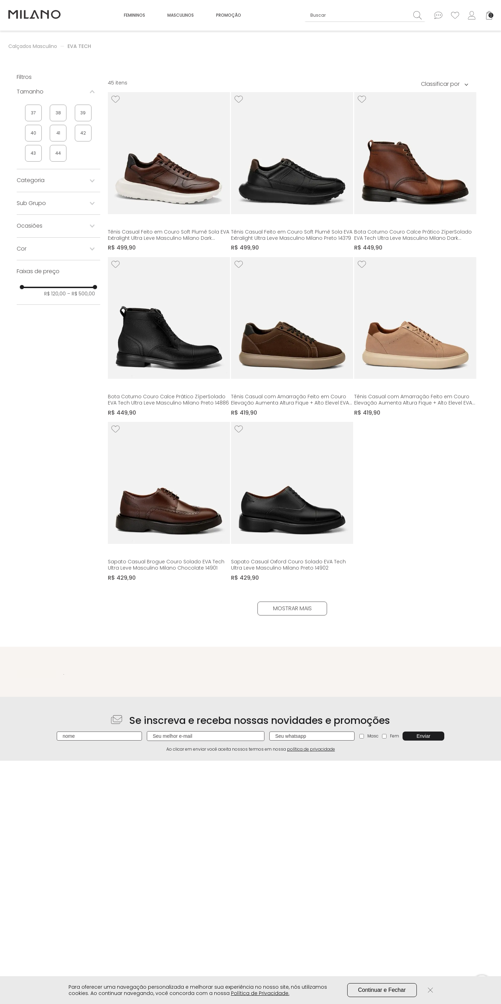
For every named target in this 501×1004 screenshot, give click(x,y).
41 (58, 133)
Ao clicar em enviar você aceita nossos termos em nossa (250, 749)
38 (58, 113)
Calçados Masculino (32, 46)
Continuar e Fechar (382, 990)
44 (58, 153)
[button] (58, 92)
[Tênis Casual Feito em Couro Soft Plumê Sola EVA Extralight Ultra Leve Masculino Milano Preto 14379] (292, 172)
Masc (369, 736)
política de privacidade (311, 749)
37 (33, 113)
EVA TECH (79, 46)
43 (33, 153)
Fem (390, 736)
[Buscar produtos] (419, 15)
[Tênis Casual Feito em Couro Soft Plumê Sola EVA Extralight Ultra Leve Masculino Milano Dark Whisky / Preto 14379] (169, 172)
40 (33, 133)
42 (83, 133)
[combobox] (365, 15)
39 (83, 113)
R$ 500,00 (81, 293)
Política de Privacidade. (260, 993)
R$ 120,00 (55, 293)
